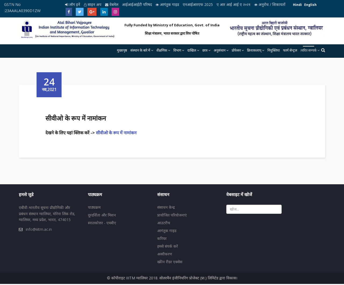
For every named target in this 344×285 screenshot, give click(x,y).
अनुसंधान (219, 50)
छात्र (204, 50)
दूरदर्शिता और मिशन (102, 216)
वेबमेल (112, 4)
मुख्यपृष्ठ (122, 50)
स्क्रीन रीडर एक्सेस (169, 262)
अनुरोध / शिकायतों (269, 4)
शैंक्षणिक (161, 50)
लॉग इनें (73, 4)
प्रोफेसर (236, 50)
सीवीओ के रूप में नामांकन (117, 133)
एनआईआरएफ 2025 (198, 4)
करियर (162, 239)
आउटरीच (163, 223)
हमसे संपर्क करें (167, 247)
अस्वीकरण (164, 255)
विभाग (177, 50)
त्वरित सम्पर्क (308, 50)
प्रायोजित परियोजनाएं (172, 216)
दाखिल (191, 50)
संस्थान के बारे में (140, 50)
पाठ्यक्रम (94, 208)
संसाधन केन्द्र (166, 208)
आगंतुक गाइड (168, 4)
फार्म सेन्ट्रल (290, 50)
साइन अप (93, 4)
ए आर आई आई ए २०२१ (234, 4)
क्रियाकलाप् (254, 50)
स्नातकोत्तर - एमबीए (102, 223)
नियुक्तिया (273, 50)
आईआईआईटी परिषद (137, 4)
